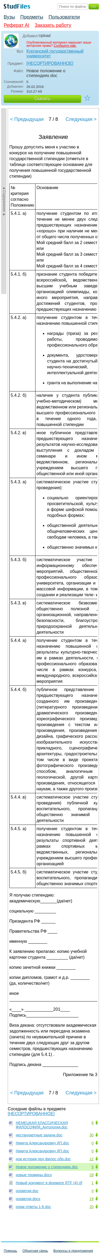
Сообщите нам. (65, 45)
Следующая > (81, 119)
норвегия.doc (27, 1191)
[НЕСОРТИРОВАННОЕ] (49, 63)
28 (91, 1175)
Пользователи (64, 17)
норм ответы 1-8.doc (33, 1207)
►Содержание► (4, 201)
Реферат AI (16, 25)
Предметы (31, 17)
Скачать (42, 98)
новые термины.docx (34, 1175)
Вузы (9, 17)
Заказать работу (53, 25)
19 (91, 1199)
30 (91, 1135)
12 (91, 1159)
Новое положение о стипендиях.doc (47, 1167)
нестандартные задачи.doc (39, 1135)
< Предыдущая (27, 119)
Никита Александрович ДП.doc (42, 1143)
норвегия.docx (28, 1199)
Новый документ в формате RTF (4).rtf (49, 1183)
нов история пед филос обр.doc (43, 1159)
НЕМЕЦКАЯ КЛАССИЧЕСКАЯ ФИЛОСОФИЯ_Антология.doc (42, 1125)
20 (91, 1207)
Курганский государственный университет (54, 53)
